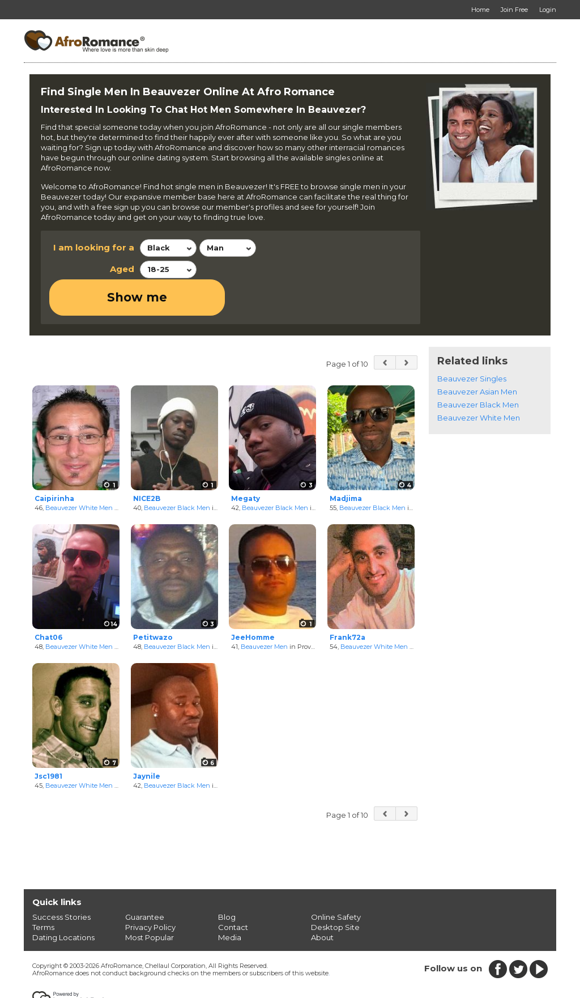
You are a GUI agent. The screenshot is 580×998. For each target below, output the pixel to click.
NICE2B (146, 462)
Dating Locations (63, 901)
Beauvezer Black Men (177, 471)
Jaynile (146, 740)
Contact (233, 890)
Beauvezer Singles (471, 342)
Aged (122, 269)
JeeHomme (253, 601)
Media (229, 901)
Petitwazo (153, 601)
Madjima (346, 462)
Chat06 (48, 601)
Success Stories (61, 880)
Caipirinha (54, 462)
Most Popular (149, 901)
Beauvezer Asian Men (477, 355)
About (322, 901)
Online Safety (336, 880)
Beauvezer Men (264, 610)
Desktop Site (335, 890)
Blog (227, 880)
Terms (43, 890)
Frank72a (347, 601)
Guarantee (144, 880)
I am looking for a (93, 247)
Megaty (245, 462)
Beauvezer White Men (79, 471)
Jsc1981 (48, 740)
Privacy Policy (150, 890)
